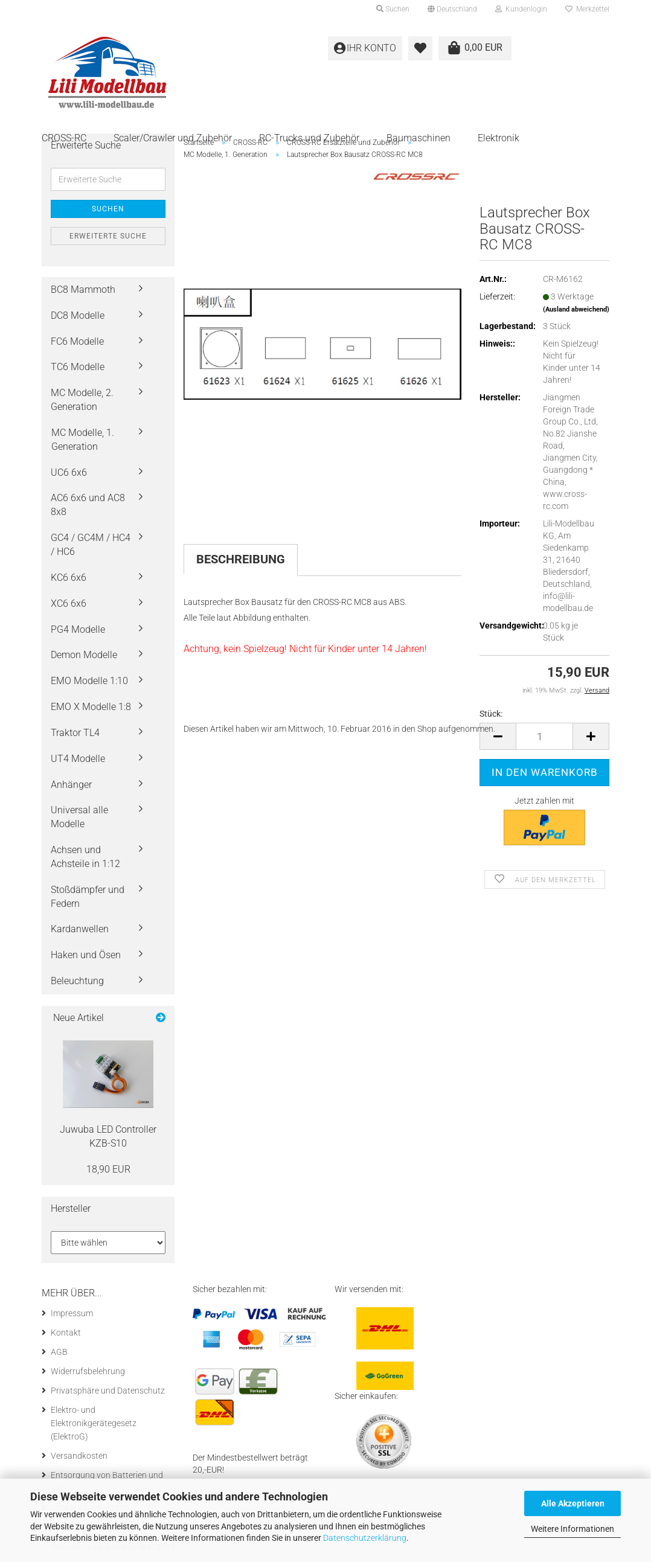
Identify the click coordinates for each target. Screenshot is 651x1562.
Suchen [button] (392, 9)
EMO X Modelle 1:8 (91, 706)
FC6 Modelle (77, 341)
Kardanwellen (80, 929)
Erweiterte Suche (108, 236)
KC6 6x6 (68, 577)
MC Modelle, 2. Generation (82, 399)
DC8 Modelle (77, 315)
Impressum (72, 1313)
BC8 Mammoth (83, 289)
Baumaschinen (418, 138)
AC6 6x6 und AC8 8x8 (88, 504)
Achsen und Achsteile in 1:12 (85, 856)
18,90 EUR (108, 1169)
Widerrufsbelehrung (88, 1371)
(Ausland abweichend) (576, 309)
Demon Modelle (84, 655)
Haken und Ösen (86, 955)
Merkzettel (587, 9)
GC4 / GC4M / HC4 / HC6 (90, 544)
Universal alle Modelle (79, 817)
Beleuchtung (77, 981)
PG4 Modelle (78, 629)
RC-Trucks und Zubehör (309, 138)
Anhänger (71, 784)
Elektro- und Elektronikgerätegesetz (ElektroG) (93, 1423)
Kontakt (66, 1332)
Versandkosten (79, 1456)
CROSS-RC (64, 138)
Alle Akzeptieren (572, 1503)
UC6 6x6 (69, 472)
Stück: (490, 714)
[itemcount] (544, 736)
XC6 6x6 (68, 603)
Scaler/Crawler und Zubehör (173, 138)
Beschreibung (240, 559)
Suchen (108, 209)
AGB (59, 1352)
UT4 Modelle (78, 758)
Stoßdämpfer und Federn (87, 896)
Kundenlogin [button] (521, 9)
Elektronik (498, 138)
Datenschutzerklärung (364, 1538)
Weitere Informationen (572, 1529)
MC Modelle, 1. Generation (82, 439)
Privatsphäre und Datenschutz (108, 1390)
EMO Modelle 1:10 (89, 681)
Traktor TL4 (75, 732)
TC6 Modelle (77, 367)
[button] (452, 9)
